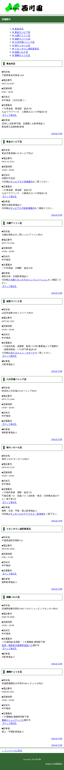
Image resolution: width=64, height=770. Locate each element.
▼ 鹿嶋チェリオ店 (21, 55)
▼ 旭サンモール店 (21, 45)
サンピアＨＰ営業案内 (22, 181)
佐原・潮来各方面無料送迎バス (17, 645)
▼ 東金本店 (18, 29)
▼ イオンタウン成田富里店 (25, 48)
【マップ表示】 (9, 115)
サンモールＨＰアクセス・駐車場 (27, 514)
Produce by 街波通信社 (54, 764)
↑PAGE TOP (56, 133)
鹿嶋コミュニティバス (13, 720)
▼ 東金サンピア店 (21, 32)
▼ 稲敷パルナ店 (20, 52)
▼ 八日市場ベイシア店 (23, 42)
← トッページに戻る (12, 750)
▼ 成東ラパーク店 (21, 39)
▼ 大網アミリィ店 (21, 35)
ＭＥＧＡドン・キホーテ (23, 353)
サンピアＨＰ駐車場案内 (22, 208)
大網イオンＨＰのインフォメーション (29, 279)
